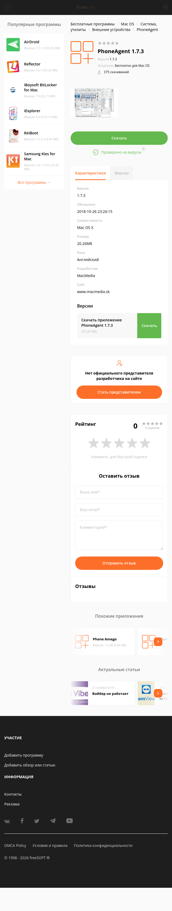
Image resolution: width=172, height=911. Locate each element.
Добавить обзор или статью (29, 765)
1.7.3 (107, 59)
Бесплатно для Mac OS (132, 65)
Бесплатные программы (93, 23)
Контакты (13, 794)
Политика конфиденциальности (103, 845)
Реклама (12, 804)
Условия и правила (50, 845)
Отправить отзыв (119, 563)
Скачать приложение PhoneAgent (101, 322)
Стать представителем (119, 392)
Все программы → (34, 182)
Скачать (119, 138)
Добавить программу (23, 755)
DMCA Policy (15, 845)
